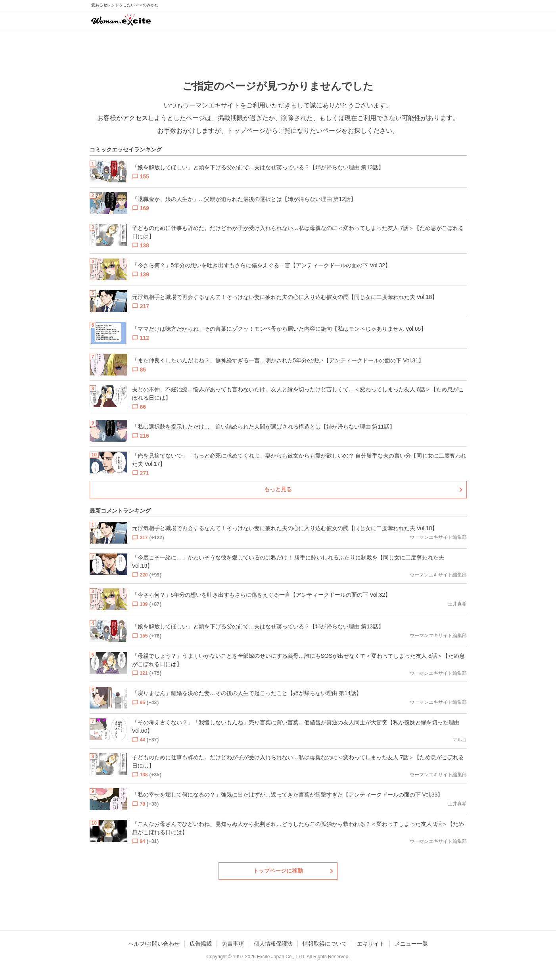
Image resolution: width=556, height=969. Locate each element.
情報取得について (325, 943)
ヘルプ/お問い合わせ (154, 943)
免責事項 (233, 943)
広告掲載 (201, 943)
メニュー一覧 (411, 943)
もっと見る (278, 489)
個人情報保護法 (273, 943)
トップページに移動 (278, 871)
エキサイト (371, 943)
